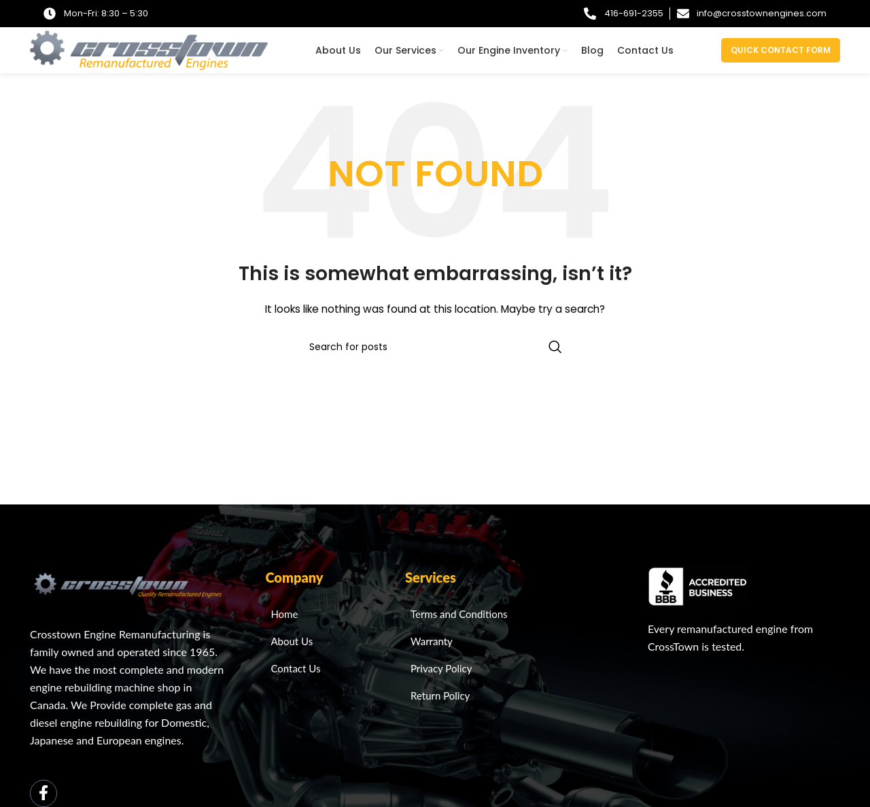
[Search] (435, 348)
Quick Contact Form (781, 50)
